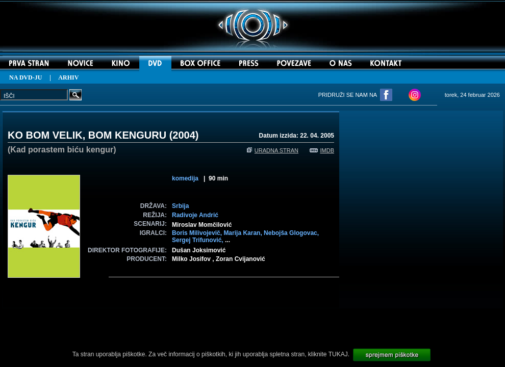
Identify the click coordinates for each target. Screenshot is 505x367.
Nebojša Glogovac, (291, 233)
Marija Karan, (243, 233)
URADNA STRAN (272, 150)
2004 (183, 135)
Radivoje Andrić (195, 215)
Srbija (180, 205)
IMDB (322, 150)
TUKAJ (338, 354)
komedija (185, 178)
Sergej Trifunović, (198, 240)
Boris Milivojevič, (197, 233)
